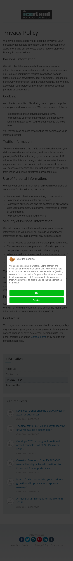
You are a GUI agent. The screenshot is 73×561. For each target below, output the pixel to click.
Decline (36, 300)
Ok (36, 293)
